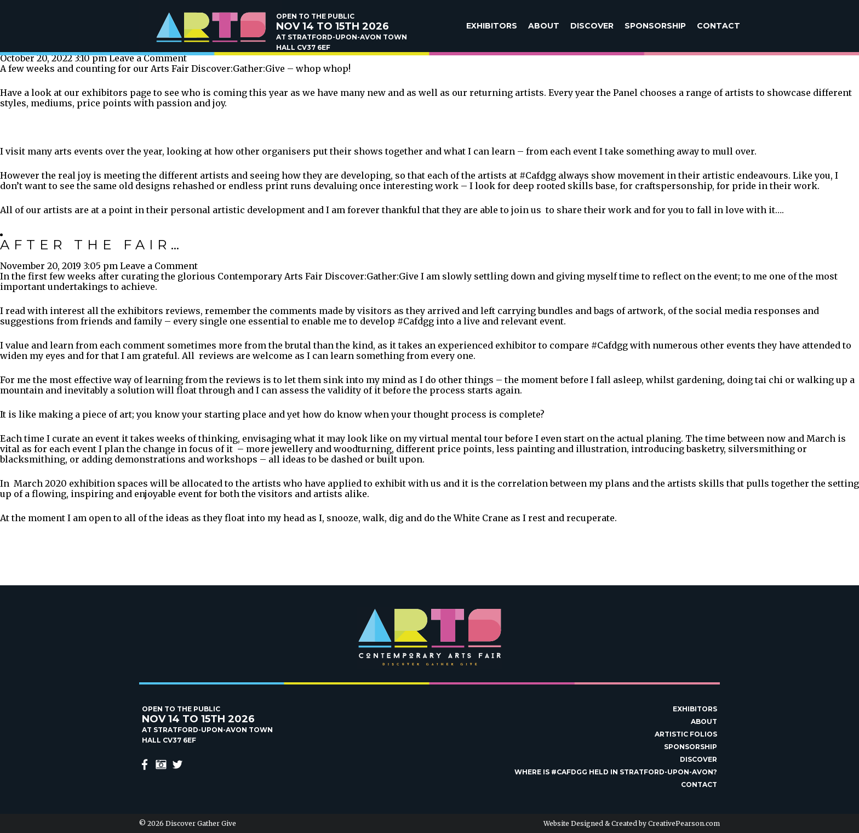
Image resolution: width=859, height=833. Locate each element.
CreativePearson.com (684, 823)
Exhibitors (491, 26)
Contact (718, 26)
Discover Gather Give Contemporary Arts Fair (210, 27)
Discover (592, 26)
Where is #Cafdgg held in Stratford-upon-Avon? (615, 772)
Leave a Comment (148, 58)
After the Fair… (92, 245)
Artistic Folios (686, 734)
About (543, 26)
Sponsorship (655, 26)
